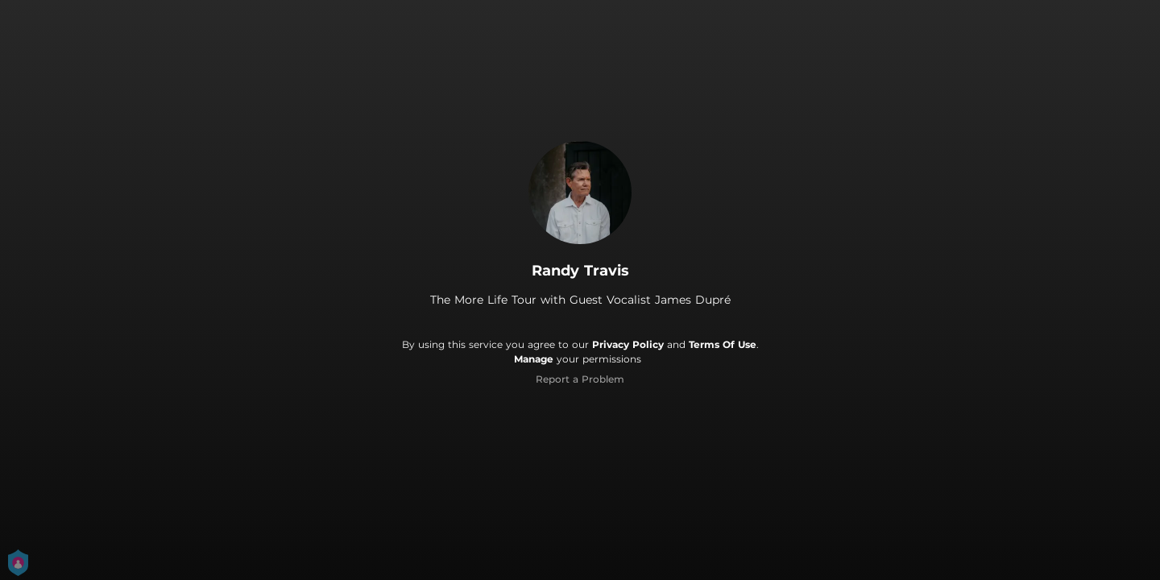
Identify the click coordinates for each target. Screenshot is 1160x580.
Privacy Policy (628, 344)
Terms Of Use (722, 344)
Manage (533, 359)
